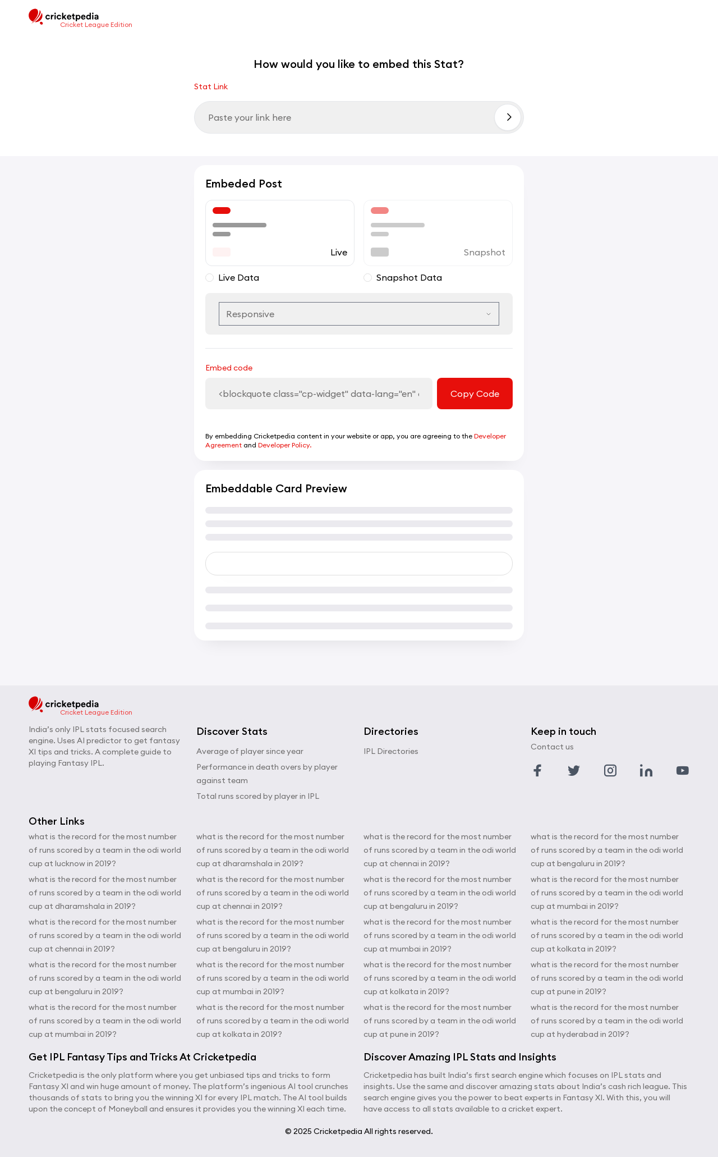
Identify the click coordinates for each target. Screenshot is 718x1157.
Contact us (552, 747)
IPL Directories (390, 751)
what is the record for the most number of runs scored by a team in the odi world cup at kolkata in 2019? (272, 1020)
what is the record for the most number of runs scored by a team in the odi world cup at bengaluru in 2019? (105, 977)
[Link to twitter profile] (574, 771)
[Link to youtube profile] (682, 771)
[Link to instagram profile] (610, 771)
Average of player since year (249, 751)
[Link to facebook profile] (537, 771)
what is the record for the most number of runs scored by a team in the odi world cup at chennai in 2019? (105, 935)
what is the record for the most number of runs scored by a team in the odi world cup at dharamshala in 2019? (105, 892)
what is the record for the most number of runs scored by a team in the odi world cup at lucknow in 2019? (105, 849)
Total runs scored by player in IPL (257, 796)
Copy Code (474, 393)
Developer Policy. (284, 445)
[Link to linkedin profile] (646, 771)
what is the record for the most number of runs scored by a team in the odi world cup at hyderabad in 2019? (607, 1020)
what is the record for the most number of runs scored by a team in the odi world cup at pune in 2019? (439, 1020)
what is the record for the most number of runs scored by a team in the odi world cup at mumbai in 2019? (105, 1020)
